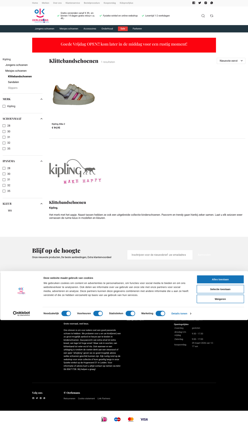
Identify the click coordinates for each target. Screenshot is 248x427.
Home (35, 3)
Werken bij (38, 299)
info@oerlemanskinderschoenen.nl (190, 297)
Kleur (22, 203)
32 (8, 142)
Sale (123, 28)
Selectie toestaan (220, 396)
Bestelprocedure (92, 3)
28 (8, 125)
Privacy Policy (40, 293)
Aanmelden (204, 254)
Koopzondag (110, 3)
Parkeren (137, 28)
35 (8, 148)
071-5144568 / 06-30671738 (187, 300)
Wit (10, 210)
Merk (22, 99)
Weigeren (220, 405)
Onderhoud (107, 28)
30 (8, 131)
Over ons (57, 3)
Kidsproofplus (126, 3)
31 (8, 137)
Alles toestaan (220, 386)
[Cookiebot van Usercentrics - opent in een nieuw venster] (21, 420)
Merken (45, 3)
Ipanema (22, 161)
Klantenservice (73, 3)
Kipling (11, 106)
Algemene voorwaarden (40, 286)
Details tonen (179, 420)
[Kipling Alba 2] (73, 101)
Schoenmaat (22, 118)
